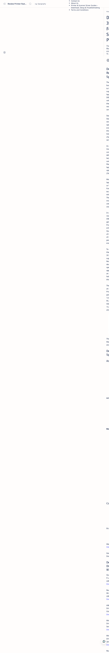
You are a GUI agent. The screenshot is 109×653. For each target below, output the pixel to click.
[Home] (13, 11)
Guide (82, 50)
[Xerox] (83, 110)
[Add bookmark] (61, 38)
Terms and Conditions (80, 10)
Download (16, 413)
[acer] (82, 131)
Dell (81, 34)
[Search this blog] (47, 3)
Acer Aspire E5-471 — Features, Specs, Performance (92, 146)
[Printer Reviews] (86, 121)
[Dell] (19, 11)
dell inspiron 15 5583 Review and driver (43, 385)
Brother (83, 18)
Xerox (82, 21)
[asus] (82, 96)
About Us (74, 3)
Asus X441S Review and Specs (92, 99)
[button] (13, 648)
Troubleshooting (86, 63)
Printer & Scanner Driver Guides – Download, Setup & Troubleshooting (85, 6)
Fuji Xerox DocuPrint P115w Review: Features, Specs (91, 115)
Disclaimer (85, 155)
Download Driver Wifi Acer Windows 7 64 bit (90, 136)
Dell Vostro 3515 (22, 187)
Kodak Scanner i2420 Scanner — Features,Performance (92, 125)
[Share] (67, 38)
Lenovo (83, 36)
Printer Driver (85, 16)
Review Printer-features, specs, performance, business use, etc (17, 3)
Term (77, 155)
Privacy (93, 155)
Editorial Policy (81, 157)
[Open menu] (4, 4)
